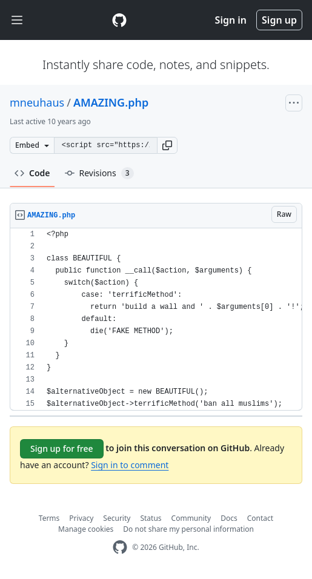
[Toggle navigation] (17, 20)
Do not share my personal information (188, 529)
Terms (49, 518)
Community (191, 518)
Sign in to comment (129, 465)
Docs (229, 518)
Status (150, 518)
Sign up (279, 20)
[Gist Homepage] (119, 20)
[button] (167, 145)
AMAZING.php (110, 102)
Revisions (99, 173)
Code (32, 173)
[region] (156, 319)
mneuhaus (37, 102)
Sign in (231, 20)
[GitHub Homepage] (120, 547)
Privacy (81, 518)
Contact (260, 518)
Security (116, 518)
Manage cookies (85, 529)
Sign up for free (61, 448)
